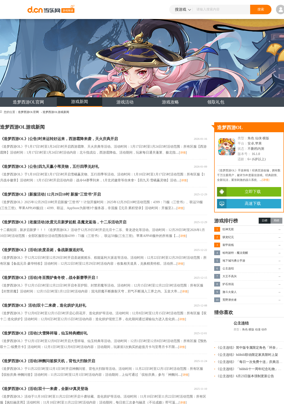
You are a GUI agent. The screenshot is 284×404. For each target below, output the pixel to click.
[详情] (265, 180)
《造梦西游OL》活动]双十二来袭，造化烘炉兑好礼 (43, 305)
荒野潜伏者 (229, 299)
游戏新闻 (79, 101)
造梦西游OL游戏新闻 (56, 112)
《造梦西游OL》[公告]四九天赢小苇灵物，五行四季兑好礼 (49, 166)
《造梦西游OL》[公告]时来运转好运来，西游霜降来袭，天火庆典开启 (59, 139)
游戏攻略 (170, 102)
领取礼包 (215, 102)
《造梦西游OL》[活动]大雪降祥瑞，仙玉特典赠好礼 (44, 333)
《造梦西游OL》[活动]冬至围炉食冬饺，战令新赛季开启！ (49, 278)
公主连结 (228, 268)
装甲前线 (228, 245)
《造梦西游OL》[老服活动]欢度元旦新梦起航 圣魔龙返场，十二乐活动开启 (63, 222)
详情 (183, 152)
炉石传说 (228, 284)
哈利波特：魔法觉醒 (235, 252)
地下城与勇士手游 (233, 260)
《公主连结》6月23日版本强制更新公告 (245, 376)
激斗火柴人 (229, 292)
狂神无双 (228, 229)
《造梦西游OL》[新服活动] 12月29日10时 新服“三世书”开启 (50, 194)
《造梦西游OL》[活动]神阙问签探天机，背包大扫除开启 (47, 361)
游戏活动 (124, 102)
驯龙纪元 (228, 237)
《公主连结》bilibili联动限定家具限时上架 (247, 355)
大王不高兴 (229, 276)
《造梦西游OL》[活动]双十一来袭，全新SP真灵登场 (44, 389)
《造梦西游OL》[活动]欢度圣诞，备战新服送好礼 (42, 250)
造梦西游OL (230, 127)
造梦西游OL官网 (28, 102)
